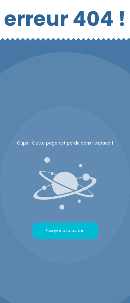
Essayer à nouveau (65, 230)
